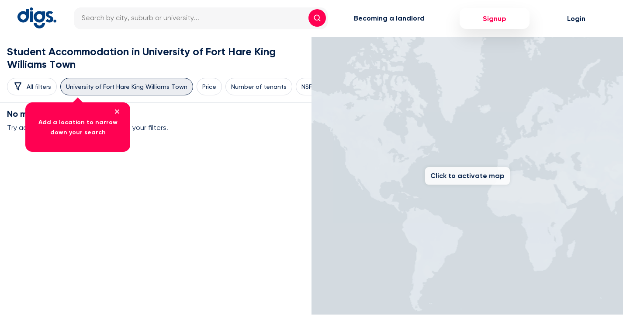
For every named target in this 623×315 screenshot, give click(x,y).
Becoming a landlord (389, 18)
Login (576, 18)
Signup (494, 18)
